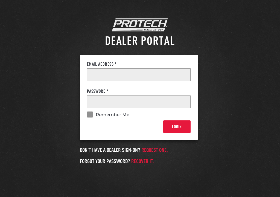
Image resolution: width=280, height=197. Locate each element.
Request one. (154, 149)
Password (98, 91)
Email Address (102, 64)
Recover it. (142, 161)
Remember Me (112, 115)
